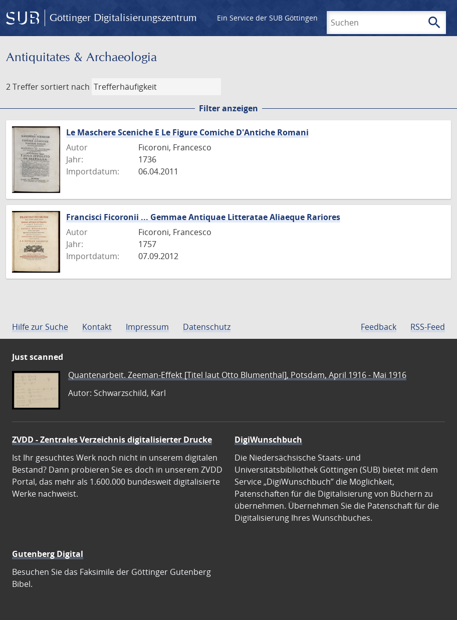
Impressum (147, 326)
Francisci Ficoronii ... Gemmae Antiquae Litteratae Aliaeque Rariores (203, 217)
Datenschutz (207, 326)
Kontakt (97, 326)
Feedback (378, 326)
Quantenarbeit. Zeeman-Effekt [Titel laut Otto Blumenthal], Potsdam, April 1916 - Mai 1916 (237, 374)
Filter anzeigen (228, 108)
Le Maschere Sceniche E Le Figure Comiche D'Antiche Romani (187, 132)
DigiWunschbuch (268, 439)
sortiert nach (65, 86)
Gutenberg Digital (47, 553)
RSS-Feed (427, 326)
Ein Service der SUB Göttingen (267, 18)
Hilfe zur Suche (40, 326)
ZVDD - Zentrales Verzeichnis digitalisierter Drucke (112, 439)
